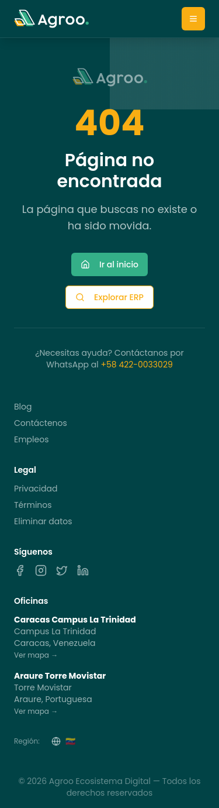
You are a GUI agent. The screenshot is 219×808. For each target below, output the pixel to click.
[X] (62, 570)
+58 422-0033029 (136, 364)
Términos (33, 505)
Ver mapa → (36, 655)
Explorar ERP (109, 297)
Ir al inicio (109, 264)
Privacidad (35, 488)
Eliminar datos (43, 521)
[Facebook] (20, 570)
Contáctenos (40, 423)
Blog (23, 406)
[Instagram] (41, 570)
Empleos (31, 439)
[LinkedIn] (83, 570)
